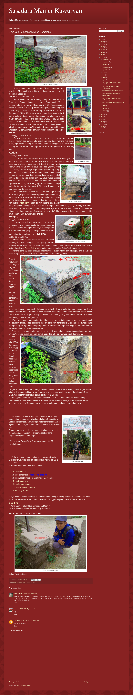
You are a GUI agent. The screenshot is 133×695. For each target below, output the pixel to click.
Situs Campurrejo (20, 481)
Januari (105, 111)
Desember (106, 59)
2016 (102, 54)
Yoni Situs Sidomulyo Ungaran (111, 93)
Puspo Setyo (30, 248)
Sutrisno (13, 502)
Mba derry (24, 203)
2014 (102, 114)
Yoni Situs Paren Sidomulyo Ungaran (113, 90)
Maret (104, 105)
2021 (102, 42)
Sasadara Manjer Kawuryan (45, 10)
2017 (102, 52)
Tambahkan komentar (16, 630)
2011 (102, 122)
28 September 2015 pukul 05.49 (30, 620)
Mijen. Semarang (17, 582)
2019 (102, 47)
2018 (102, 49)
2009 (102, 127)
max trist (17, 609)
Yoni (34, 582)
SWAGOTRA (18, 593)
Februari (105, 108)
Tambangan (29, 582)
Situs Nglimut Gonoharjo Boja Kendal (113, 102)
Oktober (105, 64)
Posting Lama (88, 682)
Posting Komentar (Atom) (23, 685)
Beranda (52, 682)
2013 (102, 116)
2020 (102, 44)
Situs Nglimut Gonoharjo (24, 487)
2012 (102, 119)
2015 (102, 57)
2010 (102, 124)
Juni (104, 75)
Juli (104, 72)
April (104, 80)
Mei (104, 77)
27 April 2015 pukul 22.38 (30, 593)
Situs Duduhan (19, 472)
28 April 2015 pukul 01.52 (27, 609)
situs (24, 582)
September (106, 67)
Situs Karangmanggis (22, 484)
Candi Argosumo (20, 490)
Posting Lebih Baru (14, 682)
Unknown (17, 620)
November (106, 62)
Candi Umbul (106, 96)
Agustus (105, 70)
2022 (102, 39)
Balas (15, 603)
